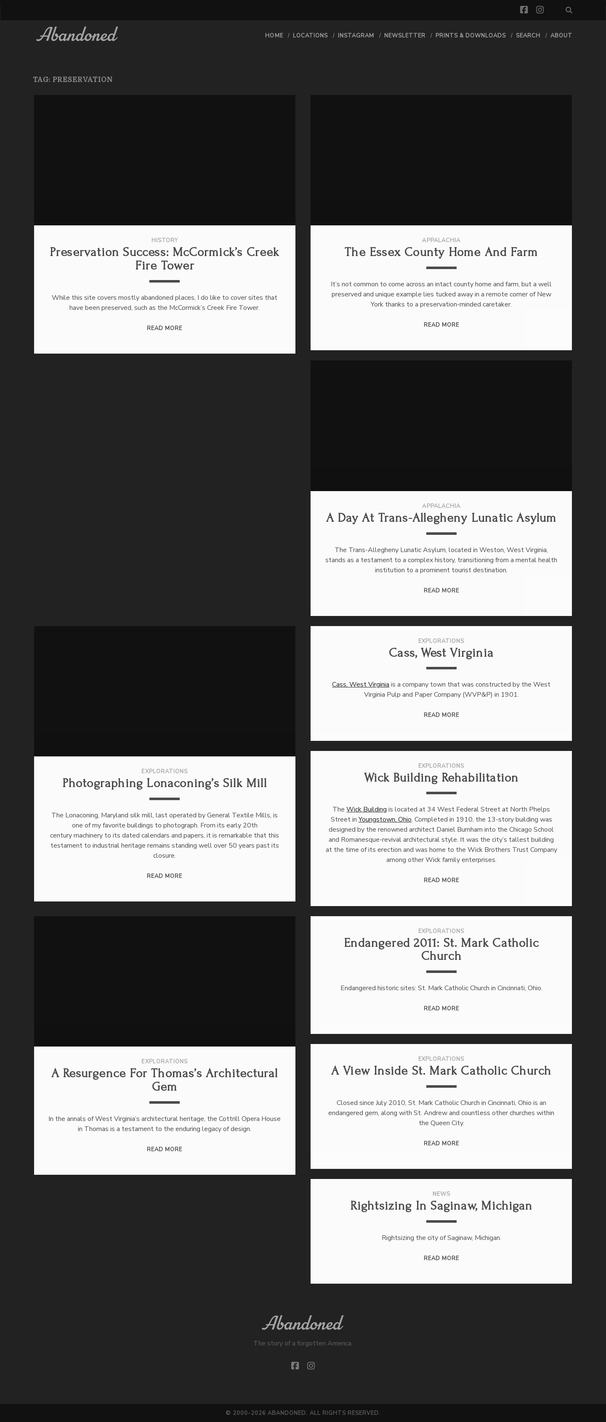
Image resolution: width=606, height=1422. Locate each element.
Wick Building (366, 809)
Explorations (164, 771)
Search (528, 36)
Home (274, 36)
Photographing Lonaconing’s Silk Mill (165, 783)
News (441, 1194)
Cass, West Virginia (441, 653)
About (561, 36)
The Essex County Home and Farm (441, 252)
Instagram (356, 36)
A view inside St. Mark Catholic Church (441, 1071)
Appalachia (441, 240)
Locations (310, 36)
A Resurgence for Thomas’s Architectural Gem (164, 1080)
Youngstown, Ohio (385, 819)
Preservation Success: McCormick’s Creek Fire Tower (164, 258)
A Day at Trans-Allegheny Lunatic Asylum (441, 518)
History (165, 240)
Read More (164, 328)
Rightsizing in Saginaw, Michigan (441, 1206)
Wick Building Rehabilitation (441, 778)
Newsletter (404, 36)
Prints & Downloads (471, 36)
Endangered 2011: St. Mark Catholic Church (441, 949)
